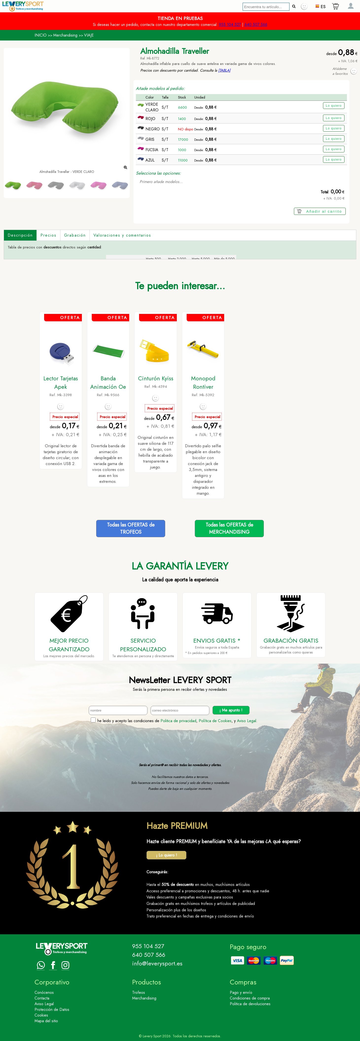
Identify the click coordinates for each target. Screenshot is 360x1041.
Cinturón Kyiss (155, 378)
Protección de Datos (52, 1009)
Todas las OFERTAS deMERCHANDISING (229, 528)
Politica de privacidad (178, 721)
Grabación (75, 235)
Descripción (20, 235)
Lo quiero (334, 105)
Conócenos (44, 992)
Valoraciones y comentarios (122, 235)
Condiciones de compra (250, 998)
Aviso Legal (246, 721)
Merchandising (65, 35)
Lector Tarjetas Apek (60, 382)
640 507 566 (256, 24)
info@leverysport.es (157, 963)
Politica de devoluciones (250, 1004)
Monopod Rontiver (203, 382)
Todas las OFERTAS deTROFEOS (131, 528)
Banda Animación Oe (108, 382)
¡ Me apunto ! (230, 710)
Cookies (41, 1015)
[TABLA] (224, 70)
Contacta (42, 998)
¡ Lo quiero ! (166, 855)
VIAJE (89, 35)
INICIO (41, 35)
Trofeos (138, 992)
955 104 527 (230, 24)
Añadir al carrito (324, 211)
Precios (48, 235)
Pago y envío (241, 992)
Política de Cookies (215, 721)
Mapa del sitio (46, 1021)
